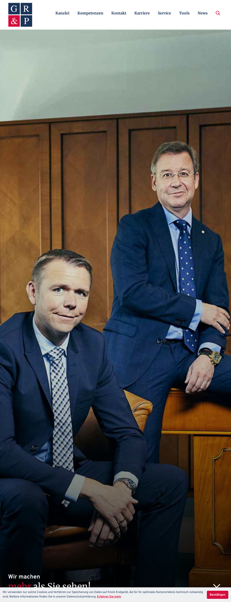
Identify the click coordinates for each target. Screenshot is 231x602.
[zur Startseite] (20, 15)
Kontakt (118, 13)
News (203, 13)
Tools (184, 13)
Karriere (142, 13)
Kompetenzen (90, 13)
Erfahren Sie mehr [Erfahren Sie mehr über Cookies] (109, 596)
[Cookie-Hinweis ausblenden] (218, 595)
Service (164, 13)
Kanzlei (62, 13)
